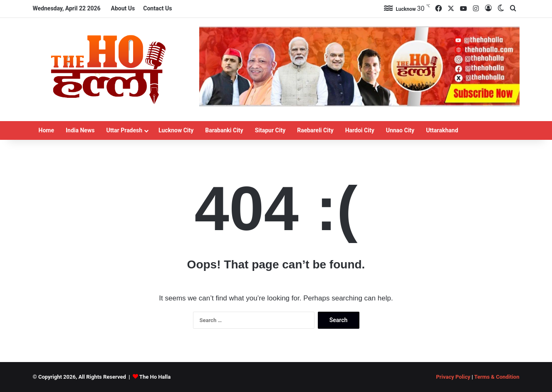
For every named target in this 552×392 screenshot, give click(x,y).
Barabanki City (224, 130)
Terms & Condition (497, 377)
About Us (123, 8)
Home (46, 130)
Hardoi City (359, 130)
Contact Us (157, 8)
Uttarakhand (442, 130)
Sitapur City (270, 130)
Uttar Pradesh (124, 130)
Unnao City (400, 130)
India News (80, 130)
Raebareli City (315, 130)
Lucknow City (175, 130)
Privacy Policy (453, 377)
